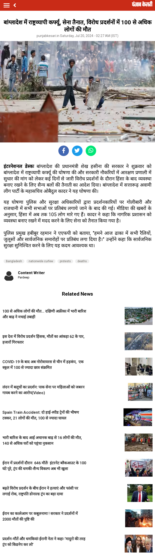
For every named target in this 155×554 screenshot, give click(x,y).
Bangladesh (14, 261)
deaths (82, 261)
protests (65, 261)
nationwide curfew (41, 261)
